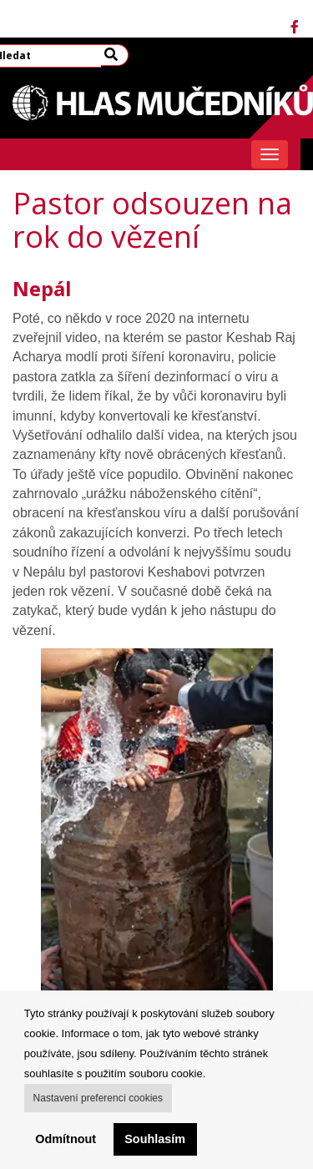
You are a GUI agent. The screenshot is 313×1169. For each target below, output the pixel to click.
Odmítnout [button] (65, 1139)
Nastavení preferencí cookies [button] (98, 1098)
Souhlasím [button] (154, 1139)
